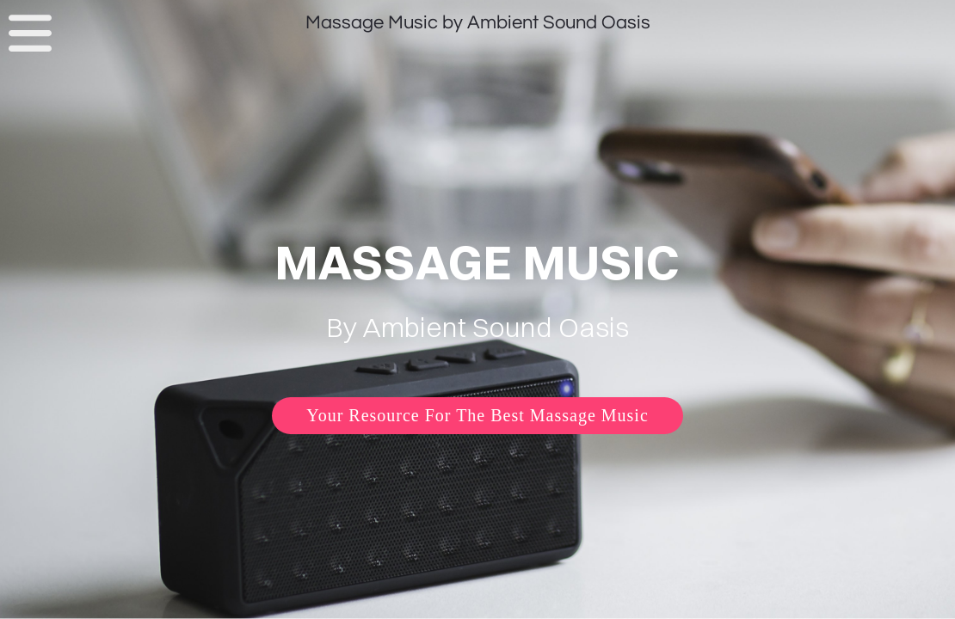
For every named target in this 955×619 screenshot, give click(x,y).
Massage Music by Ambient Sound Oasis (477, 23)
